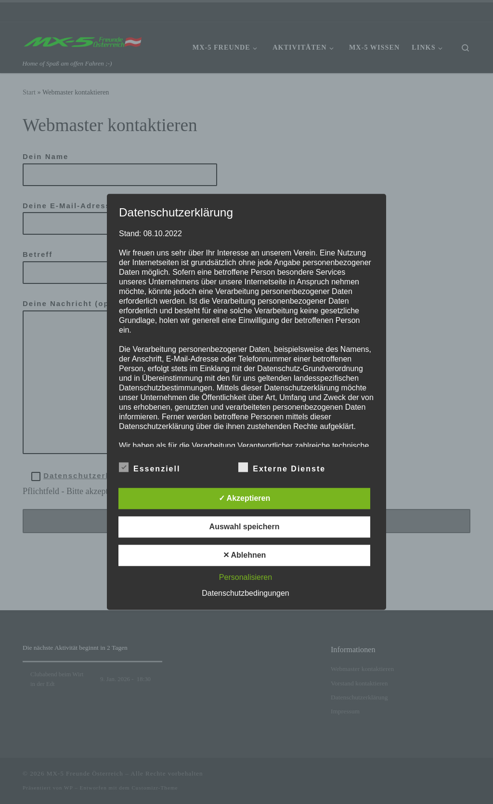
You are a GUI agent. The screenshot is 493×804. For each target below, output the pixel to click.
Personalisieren (245, 578)
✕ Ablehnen (244, 555)
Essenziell (149, 467)
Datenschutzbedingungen (245, 594)
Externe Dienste (281, 467)
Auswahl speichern (244, 527)
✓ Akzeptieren (245, 499)
